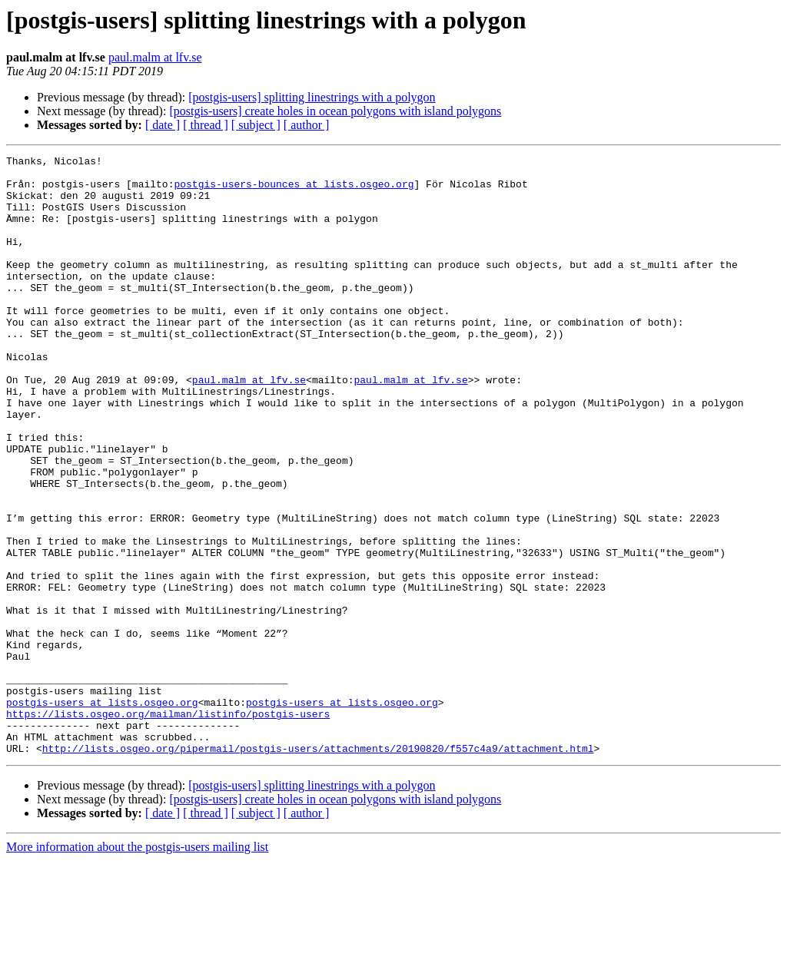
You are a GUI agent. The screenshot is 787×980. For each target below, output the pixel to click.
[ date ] (162, 124)
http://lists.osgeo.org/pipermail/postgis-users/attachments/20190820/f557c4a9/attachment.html (318, 868)
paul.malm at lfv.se (155, 57)
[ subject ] (256, 124)
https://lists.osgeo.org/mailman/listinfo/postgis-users (168, 826)
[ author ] (307, 124)
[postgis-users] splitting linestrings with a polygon (311, 97)
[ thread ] (205, 124)
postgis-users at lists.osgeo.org (102, 812)
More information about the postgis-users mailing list (137, 966)
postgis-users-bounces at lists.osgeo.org (293, 190)
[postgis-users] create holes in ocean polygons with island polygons (335, 111)
